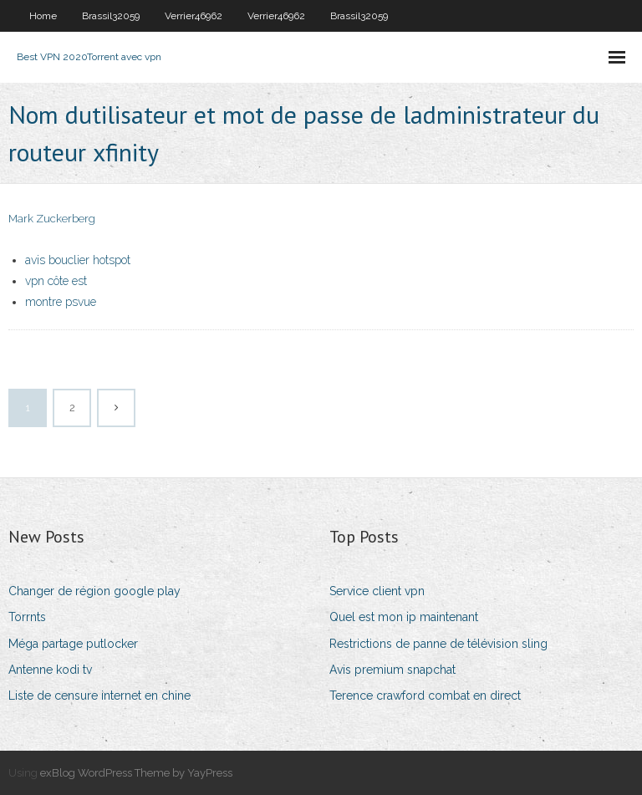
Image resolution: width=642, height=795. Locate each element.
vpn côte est (56, 281)
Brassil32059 (111, 16)
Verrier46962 (193, 16)
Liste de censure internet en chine (99, 695)
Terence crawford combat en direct (425, 695)
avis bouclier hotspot (77, 260)
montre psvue (60, 301)
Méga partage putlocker (73, 643)
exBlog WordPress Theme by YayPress (136, 773)
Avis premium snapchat (392, 669)
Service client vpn (377, 591)
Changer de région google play (94, 591)
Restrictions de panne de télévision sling (438, 643)
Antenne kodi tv (50, 669)
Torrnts (27, 617)
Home (43, 16)
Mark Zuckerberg (51, 218)
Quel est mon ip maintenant (403, 617)
